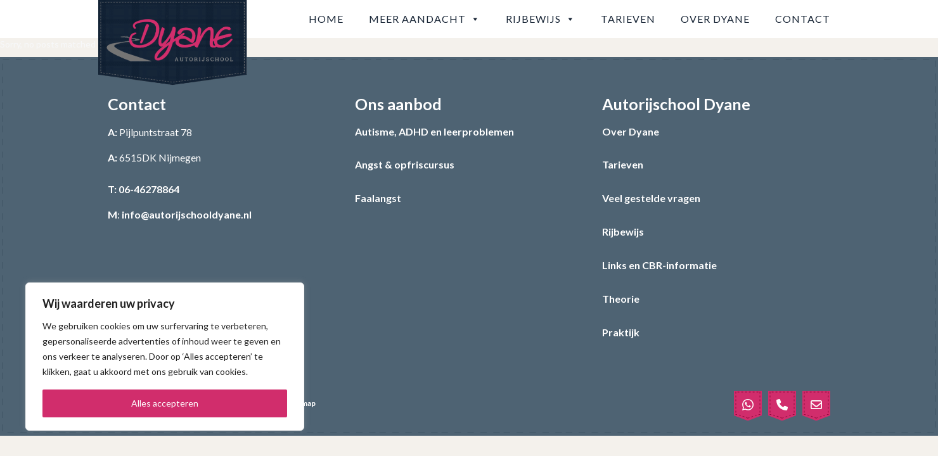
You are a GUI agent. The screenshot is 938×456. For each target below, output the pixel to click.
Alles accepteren (164, 403)
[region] (164, 356)
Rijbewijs (540, 19)
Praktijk (620, 332)
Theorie (620, 299)
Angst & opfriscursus (404, 164)
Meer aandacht (424, 19)
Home (326, 19)
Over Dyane (715, 19)
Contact (802, 19)
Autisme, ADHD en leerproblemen (434, 131)
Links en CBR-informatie (659, 265)
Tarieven (628, 19)
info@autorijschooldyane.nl (187, 214)
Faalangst (378, 198)
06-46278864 (149, 189)
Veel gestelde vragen (651, 198)
